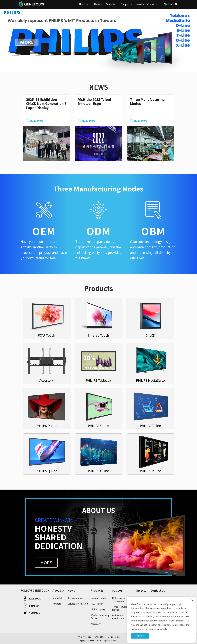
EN (170, 4)
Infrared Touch (98, 597)
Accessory (96, 623)
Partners (57, 603)
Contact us (157, 590)
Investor (142, 590)
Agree (140, 635)
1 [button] (52, 70)
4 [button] (110, 70)
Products (97, 590)
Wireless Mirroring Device (100, 617)
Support (117, 590)
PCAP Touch (97, 603)
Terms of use (99, 636)
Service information (78, 603)
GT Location (114, 636)
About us (59, 590)
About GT (57, 597)
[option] (98, 40)
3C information (75, 597)
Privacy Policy (84, 636)
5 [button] (129, 70)
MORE (46, 562)
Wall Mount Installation (118, 617)
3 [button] (91, 70)
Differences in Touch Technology (122, 599)
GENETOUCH (32, 4)
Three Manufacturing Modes (122, 608)
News (71, 590)
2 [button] (71, 70)
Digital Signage (98, 609)
